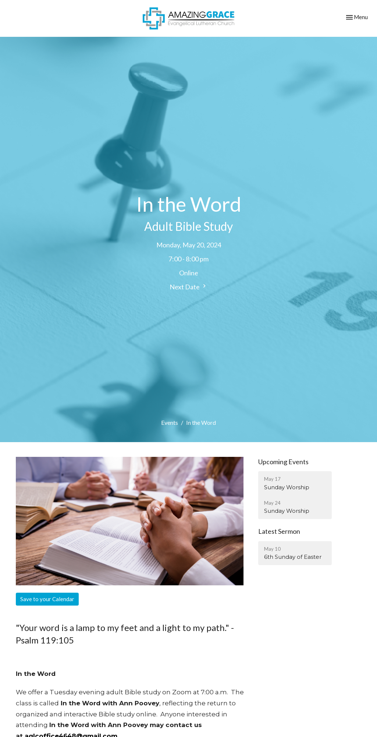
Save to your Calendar (47, 599)
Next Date (189, 286)
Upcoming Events (283, 462)
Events (169, 422)
